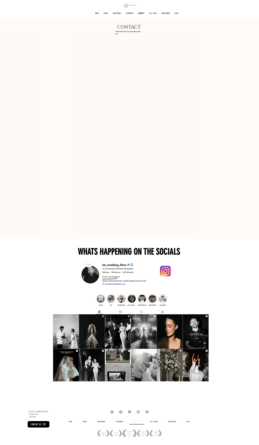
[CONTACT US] (38, 424)
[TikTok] (129, 411)
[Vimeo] (120, 411)
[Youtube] (138, 411)
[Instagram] (112, 411)
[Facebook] (147, 411)
